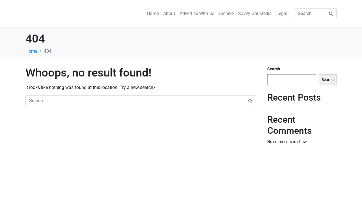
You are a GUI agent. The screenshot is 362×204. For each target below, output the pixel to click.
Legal (281, 13)
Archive (226, 13)
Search (273, 69)
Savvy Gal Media (255, 13)
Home (153, 13)
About (169, 13)
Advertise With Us (197, 13)
